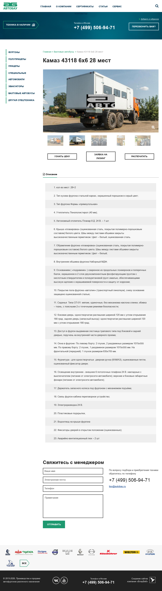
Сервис (117, 6)
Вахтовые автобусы (21, 100)
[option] (101, 108)
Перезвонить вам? (144, 33)
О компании (63, 6)
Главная (45, 6)
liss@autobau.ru (117, 493)
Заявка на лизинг (100, 163)
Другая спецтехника (21, 107)
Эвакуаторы (16, 93)
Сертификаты (85, 6)
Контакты (81, 13)
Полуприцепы (17, 66)
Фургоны (14, 59)
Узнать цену (62, 163)
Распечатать (139, 163)
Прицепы (14, 73)
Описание (50, 181)
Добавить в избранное (150, 26)
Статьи (103, 6)
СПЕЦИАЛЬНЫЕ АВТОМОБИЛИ (17, 83)
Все (24, 563)
